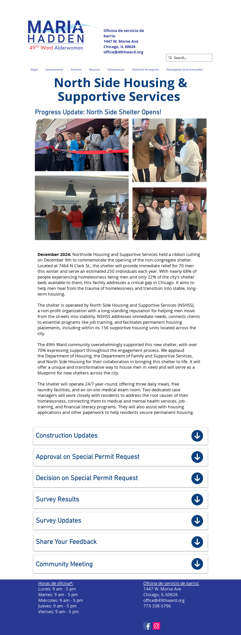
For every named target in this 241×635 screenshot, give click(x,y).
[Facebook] (147, 626)
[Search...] (189, 57)
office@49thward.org (123, 52)
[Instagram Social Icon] (156, 626)
